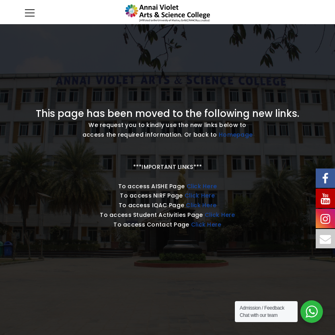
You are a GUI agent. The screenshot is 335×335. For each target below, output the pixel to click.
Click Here (202, 186)
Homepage (236, 135)
